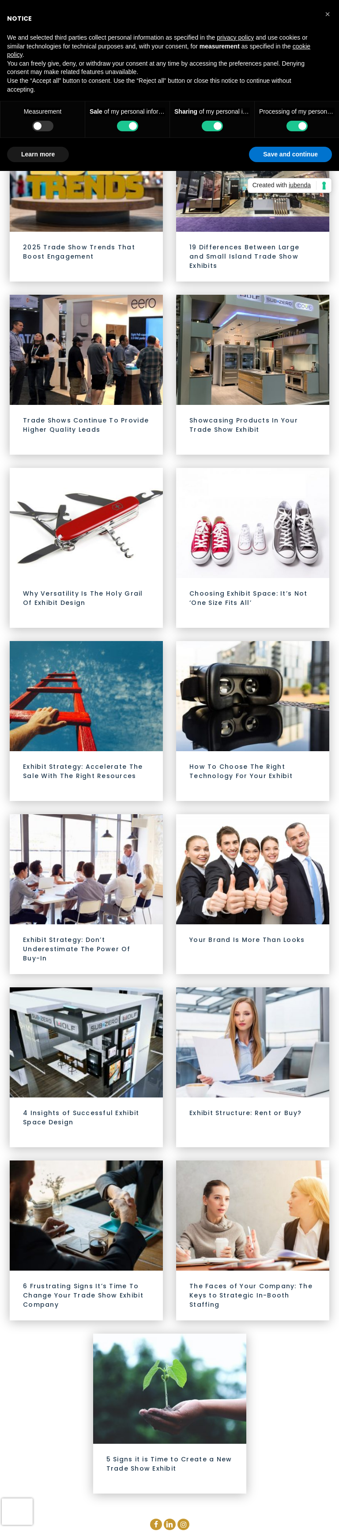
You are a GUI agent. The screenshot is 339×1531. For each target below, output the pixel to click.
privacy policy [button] (235, 37)
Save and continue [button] (290, 154)
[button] (327, 14)
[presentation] (17, 1511)
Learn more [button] (38, 154)
